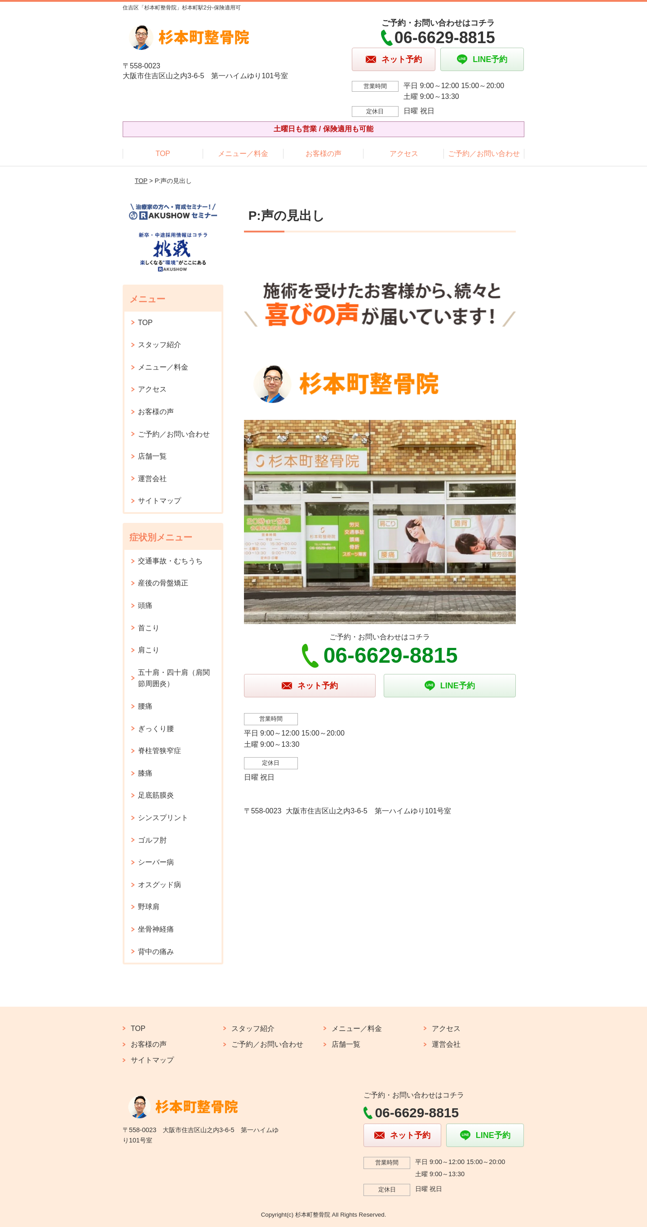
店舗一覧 (152, 456)
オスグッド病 (159, 884)
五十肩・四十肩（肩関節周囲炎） (174, 678)
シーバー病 (156, 862)
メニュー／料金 (243, 153)
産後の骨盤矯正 (163, 583)
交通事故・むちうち (170, 561)
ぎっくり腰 (156, 728)
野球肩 (149, 906)
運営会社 (152, 478)
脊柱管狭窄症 (159, 750)
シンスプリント (163, 817)
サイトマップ (159, 500)
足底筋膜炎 (156, 795)
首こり (149, 628)
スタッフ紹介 (159, 344)
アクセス (404, 153)
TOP (162, 153)
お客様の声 (323, 153)
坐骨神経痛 (156, 929)
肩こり (149, 650)
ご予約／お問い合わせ (484, 153)
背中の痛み (156, 951)
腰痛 (145, 706)
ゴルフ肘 (152, 840)
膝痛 (145, 773)
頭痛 (145, 605)
